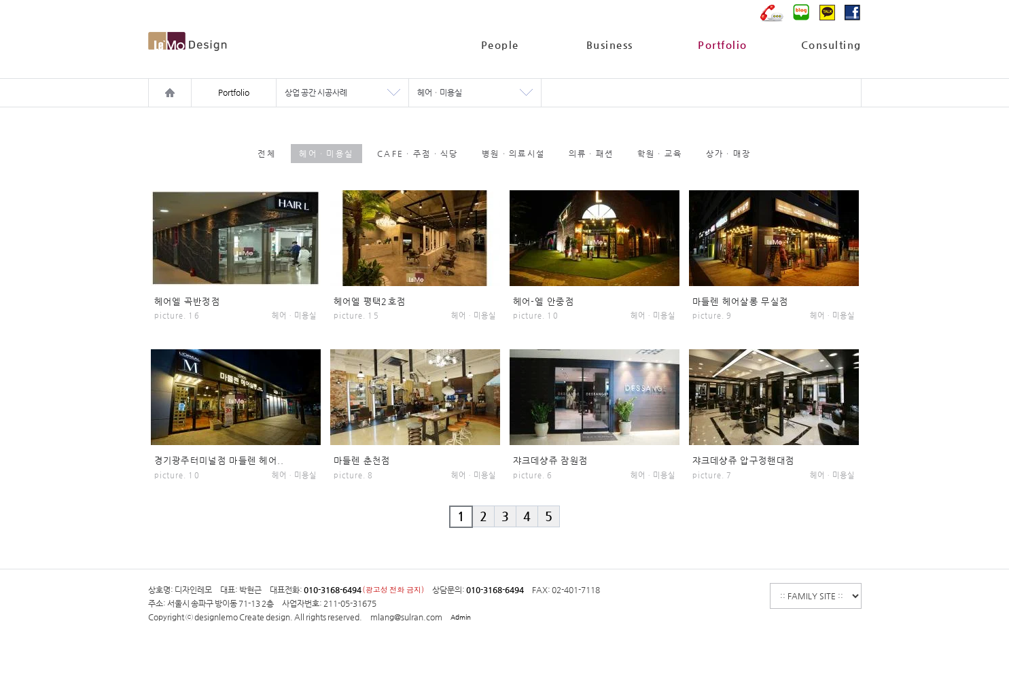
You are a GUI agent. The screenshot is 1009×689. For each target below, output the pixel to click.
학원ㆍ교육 (660, 153)
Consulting (831, 44)
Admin (460, 617)
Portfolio (722, 44)
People (500, 44)
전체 (267, 153)
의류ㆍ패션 (591, 153)
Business (609, 44)
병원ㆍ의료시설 (514, 153)
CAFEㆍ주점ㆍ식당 (418, 153)
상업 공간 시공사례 (316, 92)
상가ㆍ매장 (728, 153)
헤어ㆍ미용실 (439, 92)
